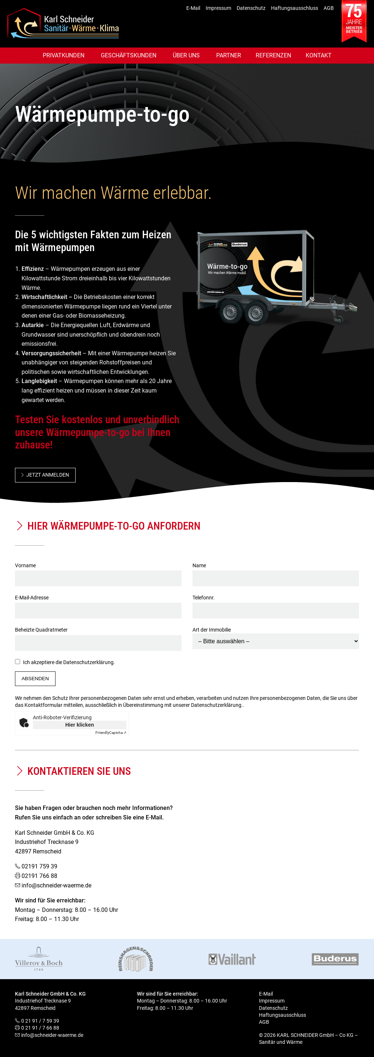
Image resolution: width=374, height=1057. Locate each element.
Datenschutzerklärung (88, 662)
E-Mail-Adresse (98, 604)
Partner (228, 55)
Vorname (98, 571)
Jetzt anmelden (47, 475)
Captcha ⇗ (110, 733)
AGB (329, 8)
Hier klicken (79, 725)
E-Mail (193, 8)
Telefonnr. (275, 604)
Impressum (218, 8)
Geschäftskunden (128, 55)
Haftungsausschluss (294, 8)
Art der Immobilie (275, 635)
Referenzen (273, 55)
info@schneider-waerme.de (56, 885)
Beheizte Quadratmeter (98, 636)
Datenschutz (251, 8)
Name (275, 571)
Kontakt (319, 55)
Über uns (186, 55)
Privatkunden (63, 55)
